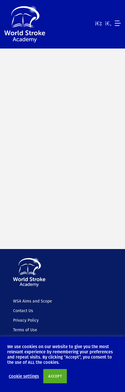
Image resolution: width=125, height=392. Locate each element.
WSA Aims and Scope (32, 301)
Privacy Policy (26, 320)
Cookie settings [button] (24, 376)
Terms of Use (25, 330)
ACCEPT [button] (55, 376)
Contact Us (23, 311)
